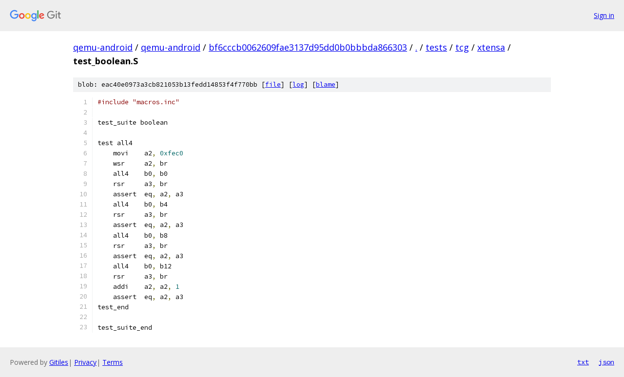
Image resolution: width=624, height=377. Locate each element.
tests (436, 47)
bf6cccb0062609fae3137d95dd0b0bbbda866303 (308, 47)
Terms (112, 362)
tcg (462, 47)
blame (325, 84)
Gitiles (58, 362)
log (298, 84)
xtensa (491, 47)
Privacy (85, 362)
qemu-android (103, 47)
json (606, 362)
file (273, 84)
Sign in (604, 15)
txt (583, 362)
